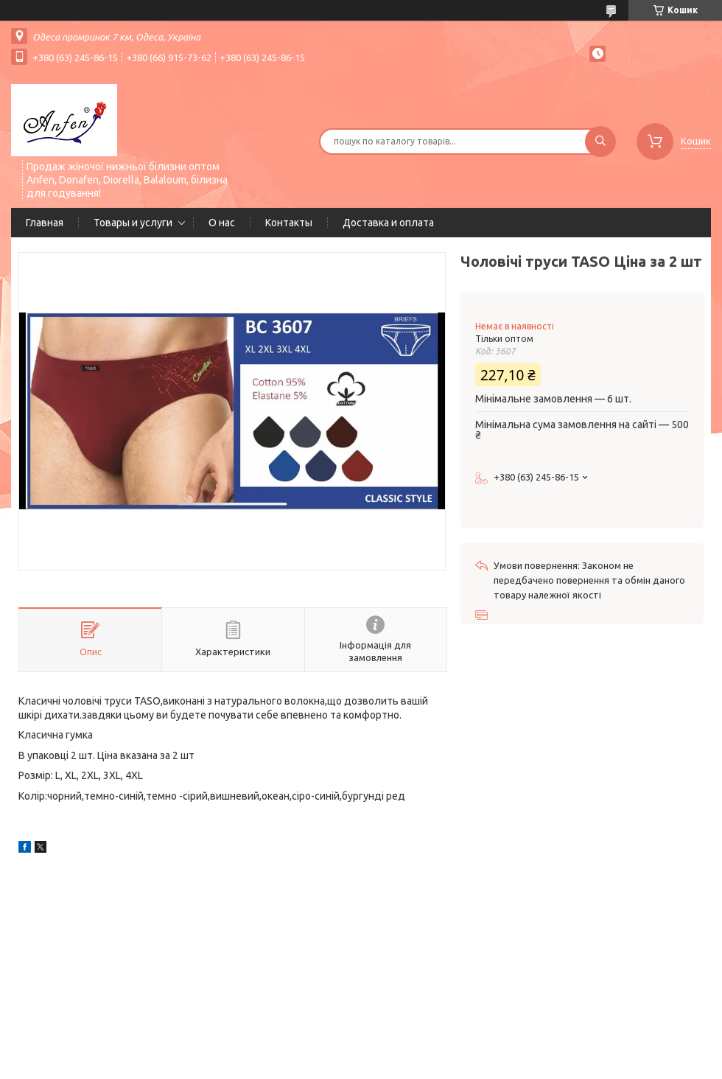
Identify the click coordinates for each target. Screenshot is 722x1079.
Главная (44, 222)
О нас (221, 222)
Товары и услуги (133, 222)
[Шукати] (600, 141)
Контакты (288, 222)
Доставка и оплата (388, 222)
